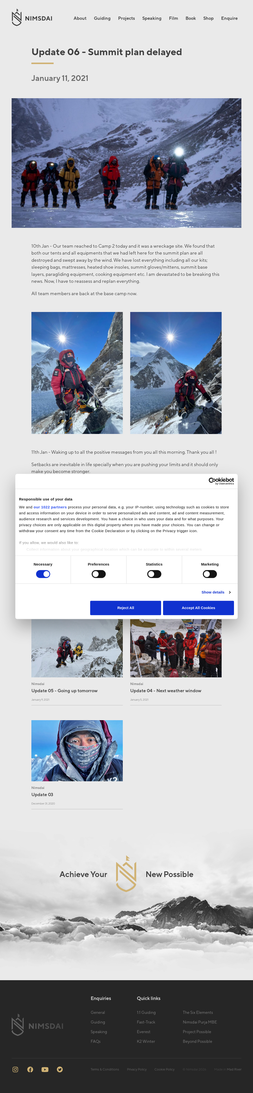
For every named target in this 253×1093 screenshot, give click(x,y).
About (80, 18)
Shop (208, 18)
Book (191, 18)
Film (173, 18)
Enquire (229, 18)
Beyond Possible (197, 1041)
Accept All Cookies (198, 608)
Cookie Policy (164, 1069)
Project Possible (197, 1031)
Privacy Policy (137, 1069)
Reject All (125, 608)
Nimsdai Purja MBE (200, 1022)
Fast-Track (146, 1022)
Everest (143, 1031)
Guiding (102, 18)
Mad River (234, 1069)
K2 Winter (146, 1041)
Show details (213, 592)
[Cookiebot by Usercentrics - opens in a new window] (212, 481)
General (98, 1012)
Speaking (152, 18)
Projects (126, 18)
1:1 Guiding (146, 1012)
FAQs (96, 1041)
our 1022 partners (50, 507)
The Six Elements (198, 1012)
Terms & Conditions (105, 1069)
